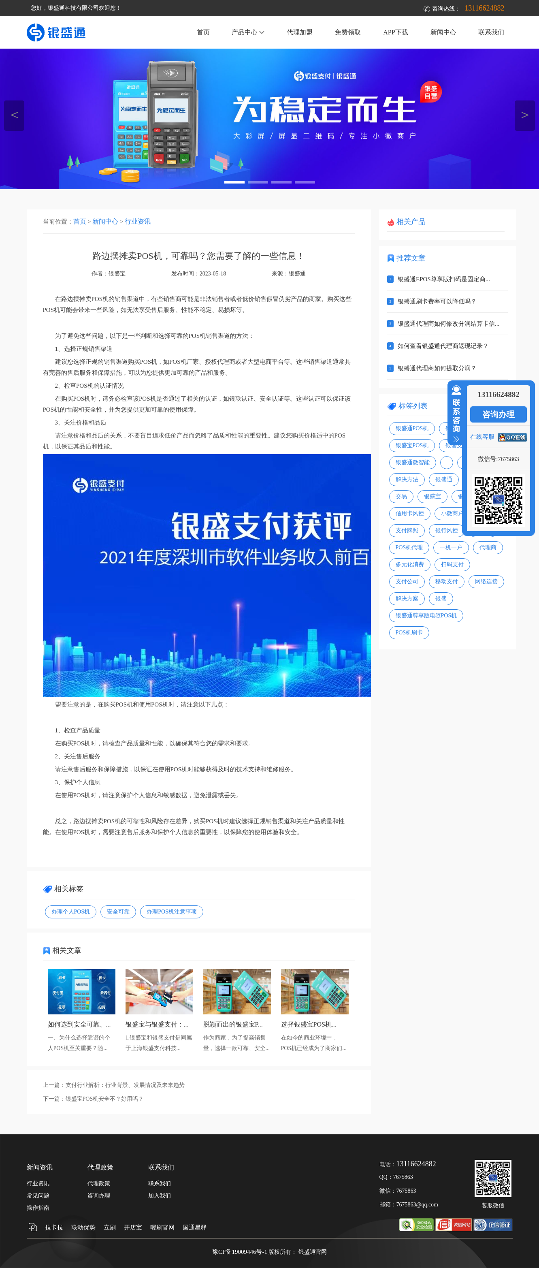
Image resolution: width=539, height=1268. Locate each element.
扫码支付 (452, 564)
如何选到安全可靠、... (79, 1024)
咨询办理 (498, 414)
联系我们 (491, 32)
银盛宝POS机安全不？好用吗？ (105, 1099)
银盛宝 (432, 496)
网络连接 (486, 581)
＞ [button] (525, 114)
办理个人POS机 (70, 912)
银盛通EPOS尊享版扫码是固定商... (444, 279)
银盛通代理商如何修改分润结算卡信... (448, 323)
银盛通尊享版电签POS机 (426, 616)
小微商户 (452, 513)
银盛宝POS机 (412, 445)
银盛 (441, 599)
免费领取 (348, 32)
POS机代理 (409, 547)
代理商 (487, 547)
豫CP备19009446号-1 (239, 1252)
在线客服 (482, 436)
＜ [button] (14, 114)
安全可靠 (118, 912)
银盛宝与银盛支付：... (157, 1024)
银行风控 (446, 530)
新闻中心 (443, 32)
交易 (401, 496)
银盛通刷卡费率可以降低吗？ (437, 301)
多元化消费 (410, 564)
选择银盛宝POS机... (309, 1024)
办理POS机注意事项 (172, 912)
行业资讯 (138, 221)
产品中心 (248, 32)
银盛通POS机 (412, 428)
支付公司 (407, 581)
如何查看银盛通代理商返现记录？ (443, 346)
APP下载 (395, 32)
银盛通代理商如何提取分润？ (437, 368)
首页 (203, 32)
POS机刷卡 (409, 633)
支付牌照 (407, 530)
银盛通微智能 (413, 462)
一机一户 (451, 547)
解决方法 (407, 479)
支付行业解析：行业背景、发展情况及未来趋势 (125, 1085)
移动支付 (446, 581)
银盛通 (297, 274)
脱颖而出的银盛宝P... (233, 1024)
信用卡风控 (410, 513)
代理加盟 (300, 32)
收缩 (454, 414)
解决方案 (407, 599)
